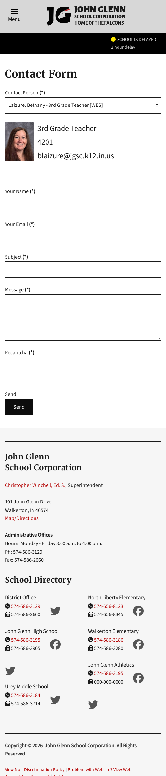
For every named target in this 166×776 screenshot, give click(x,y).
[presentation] (54, 369)
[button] (14, 16)
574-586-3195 (25, 639)
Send (10, 394)
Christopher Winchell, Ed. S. (35, 485)
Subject (16, 257)
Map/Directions (22, 518)
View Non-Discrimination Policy (35, 770)
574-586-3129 (25, 606)
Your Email (20, 224)
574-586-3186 (108, 639)
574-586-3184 (25, 695)
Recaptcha (19, 352)
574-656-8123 (108, 606)
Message (17, 289)
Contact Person (25, 92)
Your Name (20, 191)
